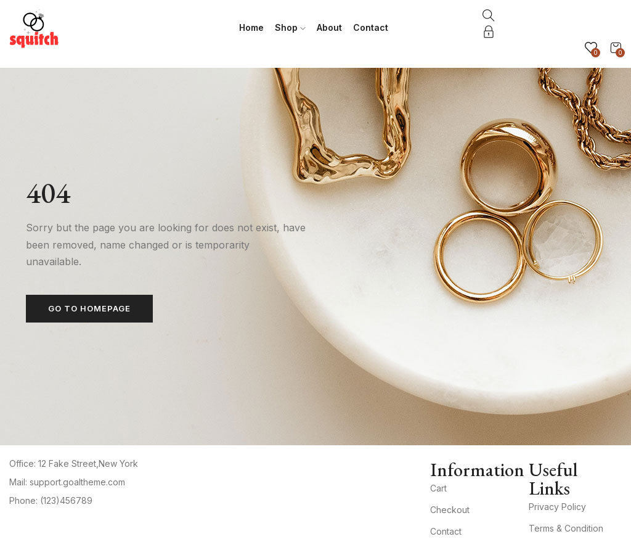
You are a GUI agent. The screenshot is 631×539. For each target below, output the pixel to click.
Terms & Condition (566, 528)
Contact (370, 27)
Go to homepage (89, 308)
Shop (290, 27)
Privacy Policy (557, 506)
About (329, 27)
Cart (438, 488)
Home (251, 27)
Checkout (450, 509)
